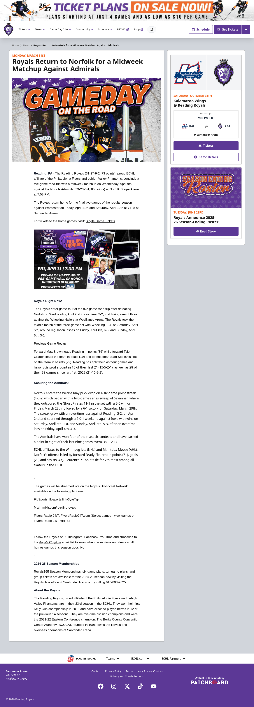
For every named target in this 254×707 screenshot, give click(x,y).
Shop (138, 29)
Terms (129, 671)
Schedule (105, 29)
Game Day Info (60, 29)
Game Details (206, 157)
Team (40, 29)
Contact (96, 671)
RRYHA (123, 29)
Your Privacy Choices (150, 671)
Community (85, 29)
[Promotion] (127, 10)
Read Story (206, 231)
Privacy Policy (113, 671)
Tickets (25, 29)
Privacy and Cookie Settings (127, 676)
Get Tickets (227, 29)
